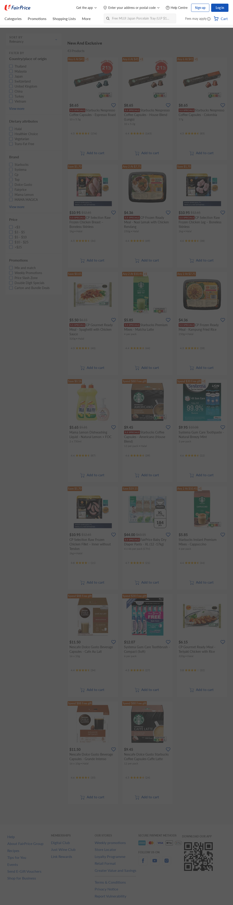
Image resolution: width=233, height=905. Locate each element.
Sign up (200, 8)
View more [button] (16, 109)
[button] (209, 19)
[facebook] (142, 863)
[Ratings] (83, 133)
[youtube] (154, 863)
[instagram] (166, 863)
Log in (220, 8)
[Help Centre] (176, 8)
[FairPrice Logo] (17, 7)
